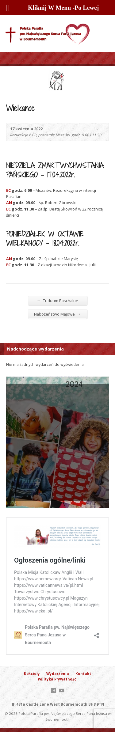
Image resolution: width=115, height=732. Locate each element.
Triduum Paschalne (57, 300)
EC (8, 190)
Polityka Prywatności (58, 679)
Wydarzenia (57, 673)
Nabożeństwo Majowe (57, 314)
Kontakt (83, 673)
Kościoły (32, 673)
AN (9, 202)
